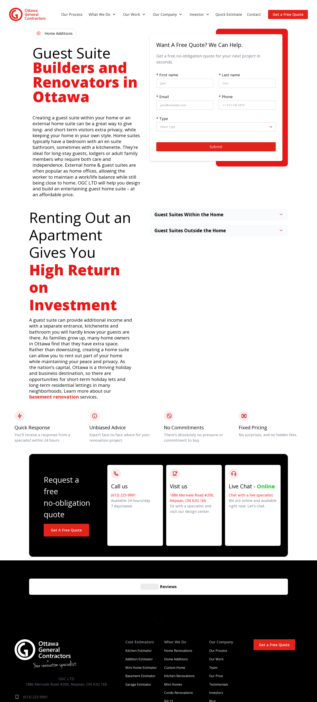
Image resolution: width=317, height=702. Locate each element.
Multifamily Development (183, 649)
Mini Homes (173, 623)
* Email (162, 96)
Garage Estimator (138, 623)
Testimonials (218, 623)
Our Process (71, 14)
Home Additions (176, 598)
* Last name (229, 74)
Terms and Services (185, 681)
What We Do (99, 14)
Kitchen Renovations (179, 615)
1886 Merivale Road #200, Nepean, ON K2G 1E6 (192, 498)
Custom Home (174, 607)
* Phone (226, 96)
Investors (216, 632)
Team (213, 607)
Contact (254, 14)
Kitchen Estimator (138, 590)
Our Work (131, 14)
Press (220, 681)
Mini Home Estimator (141, 607)
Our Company (165, 14)
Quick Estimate (229, 14)
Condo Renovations (178, 632)
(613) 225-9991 (123, 495)
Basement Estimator (140, 615)
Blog (212, 640)
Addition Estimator (139, 598)
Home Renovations (178, 590)
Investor (197, 14)
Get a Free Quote (288, 14)
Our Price (216, 615)
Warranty (162, 681)
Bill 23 (168, 640)
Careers (208, 681)
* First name (167, 74)
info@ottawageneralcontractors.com (55, 645)
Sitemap (255, 681)
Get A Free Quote (66, 530)
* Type (162, 118)
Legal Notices (237, 681)
